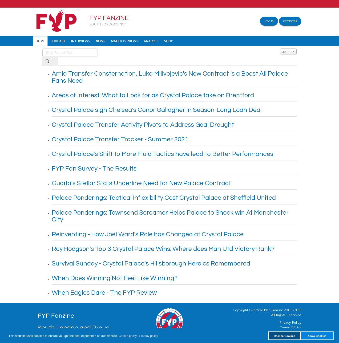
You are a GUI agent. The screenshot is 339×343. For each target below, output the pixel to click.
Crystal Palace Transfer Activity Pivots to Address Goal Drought (143, 125)
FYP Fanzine (109, 18)
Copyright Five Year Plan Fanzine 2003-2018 (267, 310)
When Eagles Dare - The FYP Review (104, 293)
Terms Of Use (290, 328)
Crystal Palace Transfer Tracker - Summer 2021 (120, 139)
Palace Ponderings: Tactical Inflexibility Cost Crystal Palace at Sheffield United (164, 198)
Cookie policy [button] (128, 336)
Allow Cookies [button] (317, 335)
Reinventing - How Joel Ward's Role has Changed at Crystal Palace (148, 234)
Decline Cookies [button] (284, 335)
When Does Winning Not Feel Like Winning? (115, 278)
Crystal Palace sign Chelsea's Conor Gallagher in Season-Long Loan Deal (157, 110)
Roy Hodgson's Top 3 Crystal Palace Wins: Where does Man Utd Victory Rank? (163, 249)
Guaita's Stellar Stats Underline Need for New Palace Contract (141, 183)
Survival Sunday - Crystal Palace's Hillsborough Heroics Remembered (151, 263)
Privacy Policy (290, 323)
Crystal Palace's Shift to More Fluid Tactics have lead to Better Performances (162, 154)
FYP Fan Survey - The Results (94, 168)
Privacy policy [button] (148, 336)
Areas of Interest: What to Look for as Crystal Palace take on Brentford (153, 95)
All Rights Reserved (286, 315)
